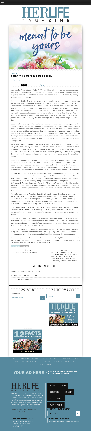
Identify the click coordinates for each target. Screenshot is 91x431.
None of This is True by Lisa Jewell (24, 275)
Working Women (45, 364)
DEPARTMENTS (15, 294)
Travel (67, 361)
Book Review (17, 73)
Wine (74, 361)
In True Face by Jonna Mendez (22, 279)
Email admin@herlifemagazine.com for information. (64, 421)
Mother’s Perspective (29, 361)
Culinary (35, 358)
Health (76, 358)
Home (17, 361)
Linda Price (16, 80)
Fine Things (54, 358)
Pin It (42, 85)
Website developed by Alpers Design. (21, 411)
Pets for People (45, 361)
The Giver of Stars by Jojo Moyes (24, 252)
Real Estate (58, 361)
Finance (44, 358)
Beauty (15, 358)
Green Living (66, 358)
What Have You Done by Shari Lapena (25, 271)
